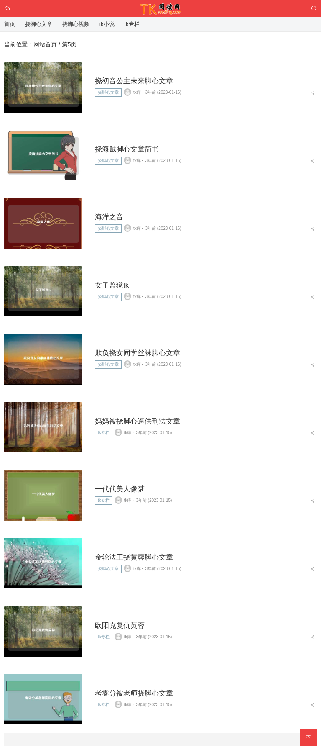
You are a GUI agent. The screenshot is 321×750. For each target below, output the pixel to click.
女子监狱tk (112, 285)
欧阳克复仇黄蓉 (120, 625)
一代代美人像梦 (120, 489)
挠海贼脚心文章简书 (127, 149)
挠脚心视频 (75, 24)
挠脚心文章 (108, 92)
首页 (9, 24)
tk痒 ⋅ (133, 92)
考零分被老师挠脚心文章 (134, 693)
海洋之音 (109, 217)
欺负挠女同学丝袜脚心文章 (137, 353)
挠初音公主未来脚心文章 (134, 81)
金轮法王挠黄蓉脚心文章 (134, 557)
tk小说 (107, 24)
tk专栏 (104, 432)
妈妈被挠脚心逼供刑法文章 (137, 421)
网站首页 (45, 44)
